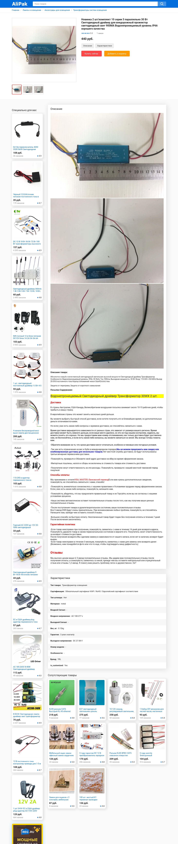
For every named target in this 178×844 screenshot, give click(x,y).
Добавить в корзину (117, 54)
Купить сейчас (91, 54)
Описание (87, 46)
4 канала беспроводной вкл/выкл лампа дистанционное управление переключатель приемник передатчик (26, 434)
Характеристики (104, 46)
